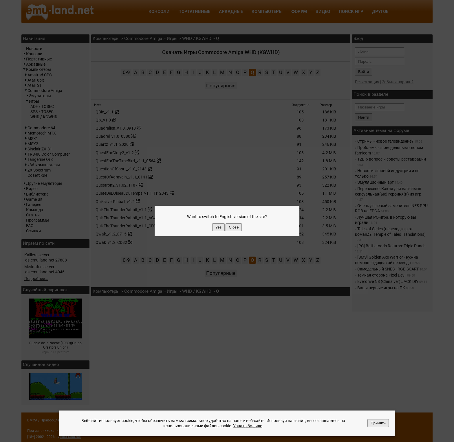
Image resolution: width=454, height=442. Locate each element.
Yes (218, 227)
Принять (378, 423)
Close (234, 227)
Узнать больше (247, 426)
